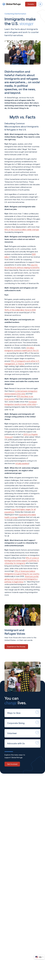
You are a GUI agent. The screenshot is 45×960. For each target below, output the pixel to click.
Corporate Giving (23, 722)
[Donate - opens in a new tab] (30, 4)
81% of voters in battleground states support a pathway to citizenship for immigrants (22, 560)
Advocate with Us (23, 743)
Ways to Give (23, 712)
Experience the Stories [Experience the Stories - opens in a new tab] (16, 647)
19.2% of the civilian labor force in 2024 (20, 310)
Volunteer (23, 732)
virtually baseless (22, 463)
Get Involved (12, 764)
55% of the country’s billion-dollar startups (22, 229)
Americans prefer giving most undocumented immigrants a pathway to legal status (22, 579)
